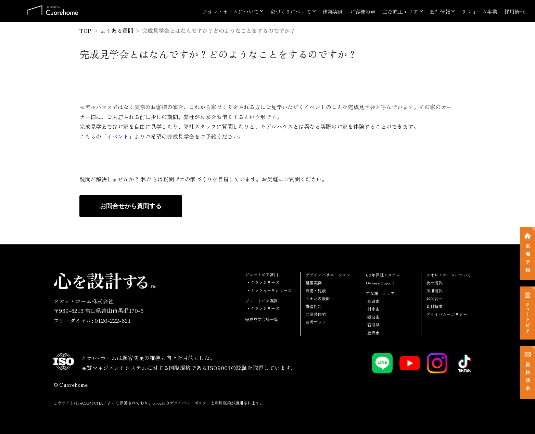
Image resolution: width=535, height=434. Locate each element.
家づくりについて (290, 11)
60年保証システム (383, 275)
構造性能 (313, 306)
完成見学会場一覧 (261, 319)
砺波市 (373, 317)
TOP (85, 30)
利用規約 (223, 403)
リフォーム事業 (479, 11)
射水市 (373, 309)
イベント (118, 136)
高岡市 (373, 301)
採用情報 (514, 11)
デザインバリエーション (328, 275)
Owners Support (380, 282)
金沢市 (373, 332)
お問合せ (434, 298)
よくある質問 (116, 30)
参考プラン (315, 322)
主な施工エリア (400, 11)
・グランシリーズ (262, 282)
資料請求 (434, 306)
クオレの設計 (317, 298)
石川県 (373, 325)
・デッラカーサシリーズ (269, 290)
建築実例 (332, 11)
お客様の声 (362, 11)
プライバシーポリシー (446, 314)
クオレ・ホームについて (230, 11)
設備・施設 (315, 290)
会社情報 (440, 11)
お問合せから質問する (131, 206)
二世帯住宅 (315, 314)
